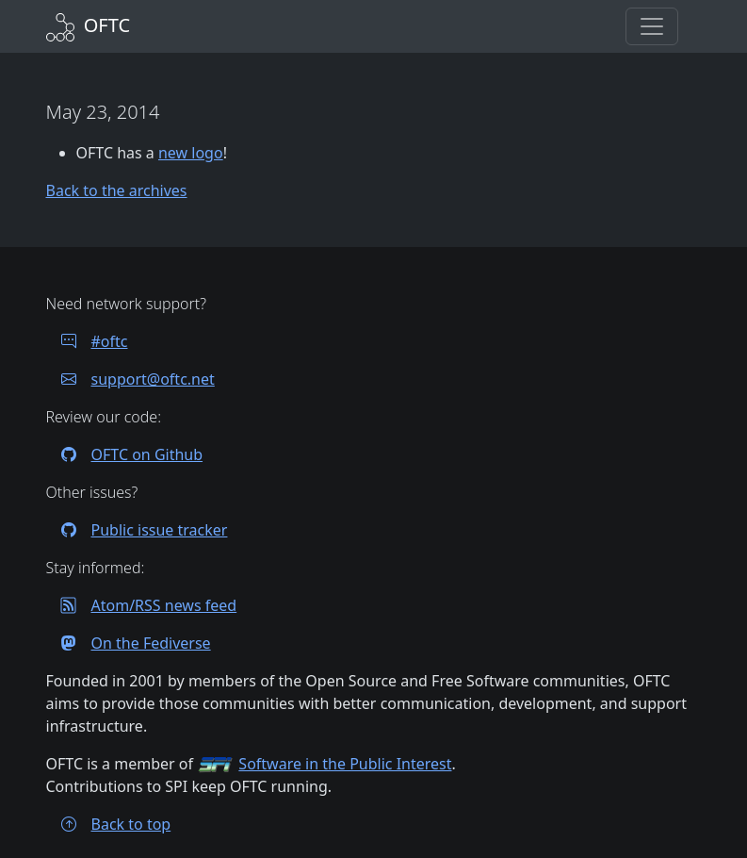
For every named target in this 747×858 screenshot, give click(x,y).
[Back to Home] (88, 25)
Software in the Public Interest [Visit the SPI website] (344, 763)
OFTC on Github (124, 454)
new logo (190, 152)
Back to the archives (116, 190)
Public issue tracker (137, 530)
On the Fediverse (128, 643)
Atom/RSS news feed (141, 605)
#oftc (87, 341)
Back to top (108, 824)
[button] (651, 26)
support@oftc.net (130, 379)
